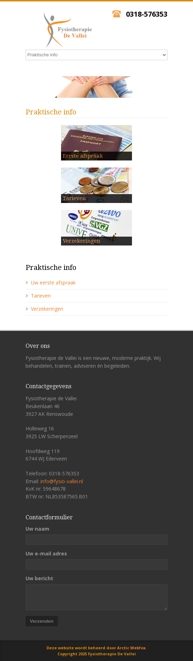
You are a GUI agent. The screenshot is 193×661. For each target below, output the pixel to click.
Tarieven (41, 295)
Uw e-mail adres (46, 553)
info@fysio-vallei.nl (61, 481)
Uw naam (37, 529)
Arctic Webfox (131, 647)
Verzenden (42, 621)
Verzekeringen (47, 308)
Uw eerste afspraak (53, 282)
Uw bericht (39, 578)
